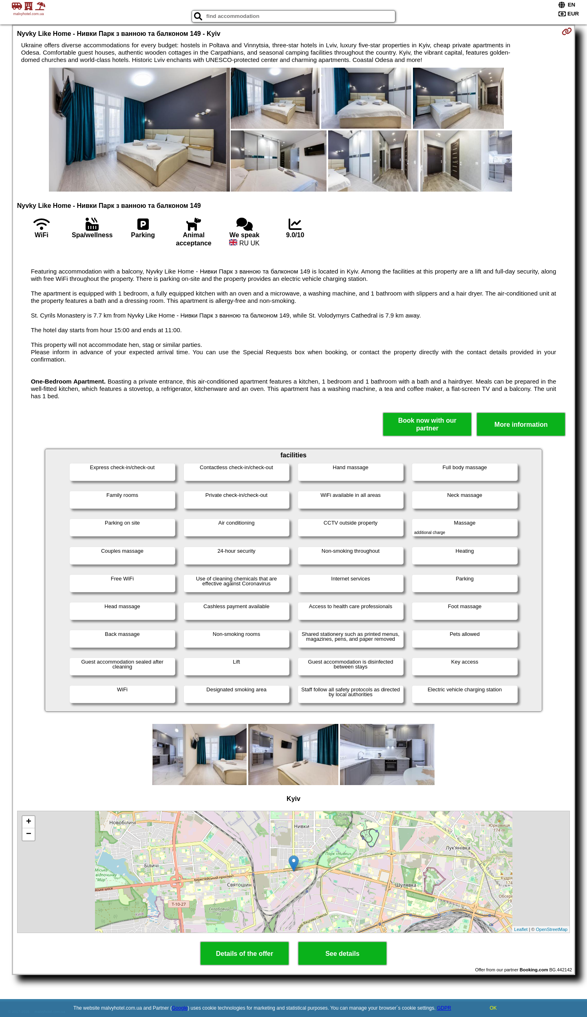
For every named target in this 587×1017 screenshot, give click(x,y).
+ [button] (28, 822)
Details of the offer (244, 953)
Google (180, 1008)
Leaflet (520, 929)
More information (521, 424)
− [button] (28, 834)
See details (342, 953)
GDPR (444, 1008)
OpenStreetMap (552, 929)
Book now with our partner (427, 424)
